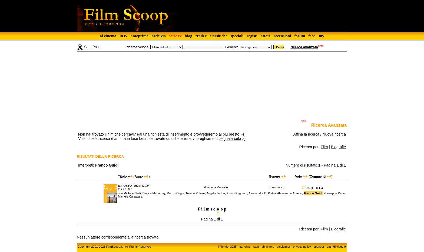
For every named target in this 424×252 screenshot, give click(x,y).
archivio (159, 36)
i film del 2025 (227, 246)
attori (265, 36)
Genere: (231, 47)
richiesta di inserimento (170, 134)
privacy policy (302, 246)
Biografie (338, 147)
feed (312, 36)
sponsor (319, 246)
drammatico (276, 187)
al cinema (108, 36)
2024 (146, 185)
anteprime (139, 36)
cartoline (245, 246)
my (321, 36)
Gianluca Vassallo (216, 187)
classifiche (218, 36)
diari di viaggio (336, 246)
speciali (237, 36)
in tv (123, 36)
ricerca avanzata (304, 47)
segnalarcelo (230, 138)
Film (324, 147)
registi (252, 36)
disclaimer (283, 246)
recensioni (282, 36)
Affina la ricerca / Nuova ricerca (319, 134)
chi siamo (268, 246)
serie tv (175, 36)
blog (188, 36)
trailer (201, 36)
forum (299, 36)
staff (256, 246)
